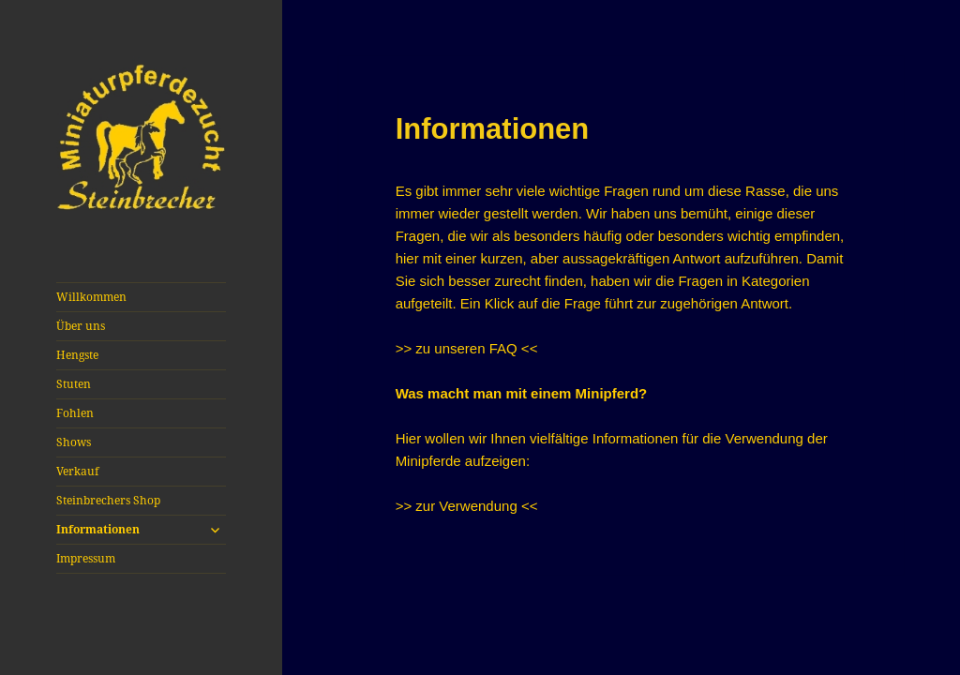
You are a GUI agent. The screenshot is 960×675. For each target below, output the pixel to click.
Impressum (85, 558)
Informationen (98, 529)
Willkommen (91, 297)
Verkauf (77, 471)
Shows (73, 442)
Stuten (73, 384)
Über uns (80, 326)
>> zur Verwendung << (467, 506)
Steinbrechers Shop (108, 500)
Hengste (77, 355)
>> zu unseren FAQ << (467, 348)
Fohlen (75, 413)
